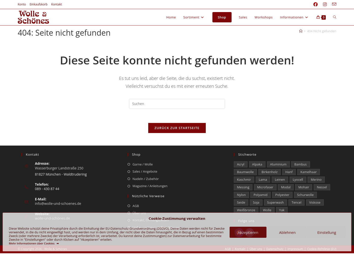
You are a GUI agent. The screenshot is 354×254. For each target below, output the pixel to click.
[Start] (300, 31)
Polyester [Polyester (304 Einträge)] (282, 195)
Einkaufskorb (38, 4)
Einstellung (326, 232)
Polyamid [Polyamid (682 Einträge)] (260, 195)
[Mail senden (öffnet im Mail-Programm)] (332, 4)
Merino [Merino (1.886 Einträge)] (316, 180)
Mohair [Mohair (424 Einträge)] (303, 188)
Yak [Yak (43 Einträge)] (282, 211)
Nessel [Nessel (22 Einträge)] (322, 188)
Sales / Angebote (145, 172)
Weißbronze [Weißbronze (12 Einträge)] (246, 211)
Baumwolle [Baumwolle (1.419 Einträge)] (245, 172)
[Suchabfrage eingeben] (177, 104)
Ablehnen (287, 232)
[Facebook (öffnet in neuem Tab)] (315, 4)
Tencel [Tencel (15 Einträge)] (296, 203)
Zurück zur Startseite (177, 128)
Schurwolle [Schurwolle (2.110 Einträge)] (305, 195)
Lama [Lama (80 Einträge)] (263, 180)
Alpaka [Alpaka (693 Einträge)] (257, 165)
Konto (22, 4)
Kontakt (56, 4)
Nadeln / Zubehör (146, 179)
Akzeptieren (248, 232)
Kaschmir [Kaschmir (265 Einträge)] (244, 180)
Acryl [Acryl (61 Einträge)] (240, 165)
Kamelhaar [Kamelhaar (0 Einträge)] (308, 172)
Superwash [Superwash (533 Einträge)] (275, 203)
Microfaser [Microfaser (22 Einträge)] (265, 188)
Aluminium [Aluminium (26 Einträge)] (278, 165)
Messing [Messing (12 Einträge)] (243, 188)
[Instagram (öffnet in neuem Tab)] (324, 4)
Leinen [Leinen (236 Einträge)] (280, 180)
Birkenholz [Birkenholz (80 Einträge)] (270, 172)
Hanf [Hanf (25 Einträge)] (289, 172)
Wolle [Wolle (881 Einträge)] (267, 211)
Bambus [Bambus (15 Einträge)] (300, 165)
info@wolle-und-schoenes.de (58, 204)
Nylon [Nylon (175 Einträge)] (241, 195)
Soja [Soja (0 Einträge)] (256, 203)
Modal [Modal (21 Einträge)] (285, 188)
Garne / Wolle (143, 165)
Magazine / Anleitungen (150, 186)
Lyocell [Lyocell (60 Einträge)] (298, 180)
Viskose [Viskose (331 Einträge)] (315, 203)
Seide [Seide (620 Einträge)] (241, 203)
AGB (136, 206)
